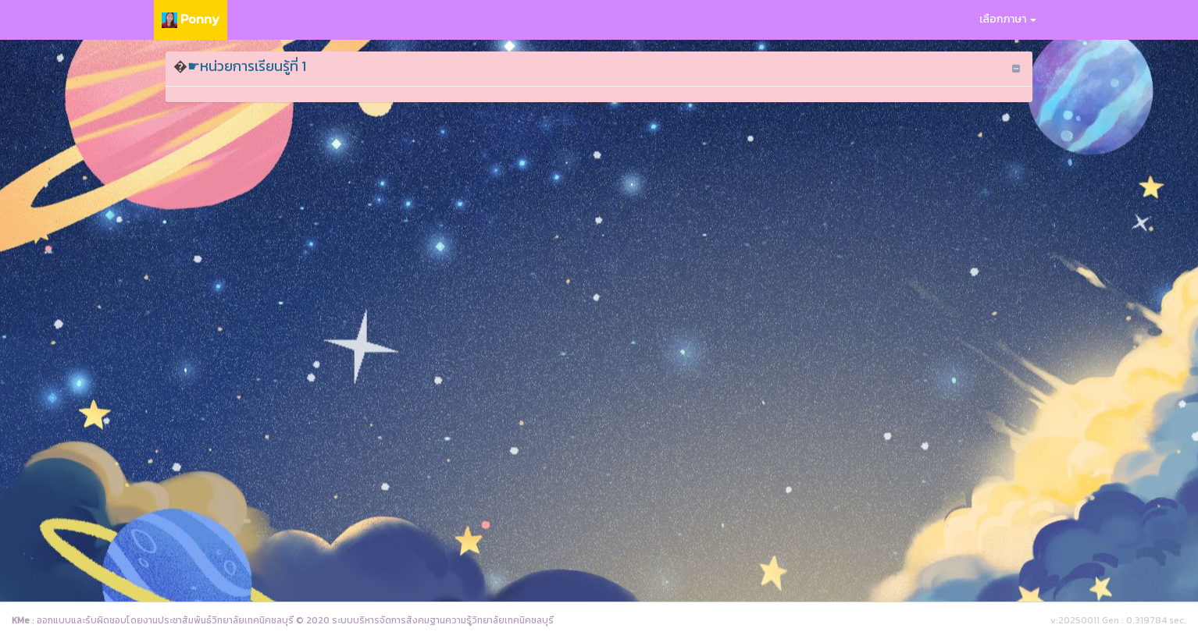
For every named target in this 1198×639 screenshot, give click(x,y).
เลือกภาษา (1007, 19)
